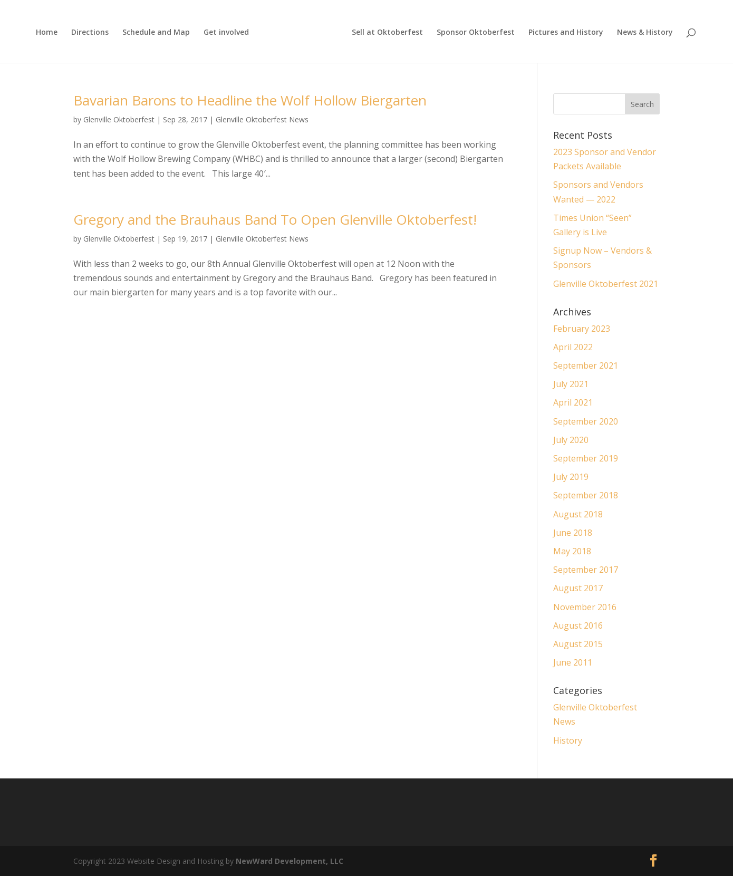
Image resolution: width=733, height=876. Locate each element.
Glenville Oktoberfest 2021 (605, 284)
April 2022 (573, 347)
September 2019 (585, 458)
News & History (645, 32)
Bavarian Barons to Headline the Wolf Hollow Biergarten (250, 100)
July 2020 (571, 440)
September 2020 (585, 421)
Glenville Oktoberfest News (262, 119)
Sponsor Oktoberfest (476, 32)
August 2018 (578, 514)
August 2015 (578, 644)
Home (46, 32)
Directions (90, 32)
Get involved (226, 32)
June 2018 (572, 532)
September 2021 (585, 365)
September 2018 (585, 495)
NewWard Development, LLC (289, 861)
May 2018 (572, 551)
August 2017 (578, 588)
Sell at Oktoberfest (387, 32)
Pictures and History (565, 32)
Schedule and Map (156, 32)
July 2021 (571, 384)
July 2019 (571, 477)
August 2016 (578, 625)
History (567, 740)
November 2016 (584, 607)
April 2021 (573, 402)
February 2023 (581, 328)
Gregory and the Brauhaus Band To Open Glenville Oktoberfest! (275, 219)
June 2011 (572, 662)
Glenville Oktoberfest (119, 119)
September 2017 (585, 569)
